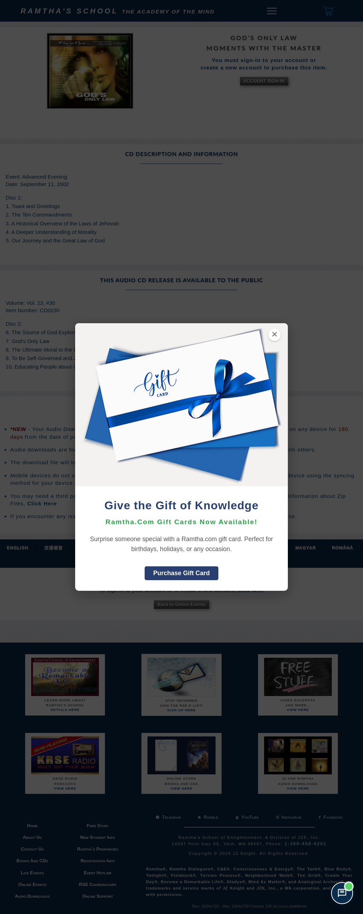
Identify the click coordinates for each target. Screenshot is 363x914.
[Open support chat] (342, 893)
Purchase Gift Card (181, 573)
